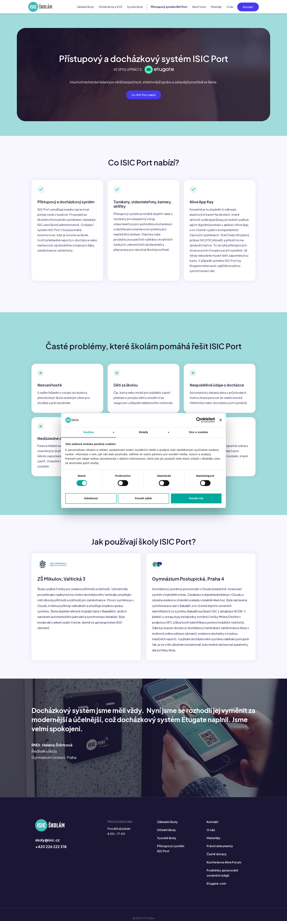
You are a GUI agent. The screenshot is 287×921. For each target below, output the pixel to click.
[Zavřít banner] (220, 420)
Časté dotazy (217, 854)
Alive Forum (199, 6)
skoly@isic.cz (47, 840)
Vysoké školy (135, 6)
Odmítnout (91, 498)
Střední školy (166, 830)
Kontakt (248, 7)
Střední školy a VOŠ (110, 6)
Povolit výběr (143, 498)
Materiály (216, 6)
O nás (230, 6)
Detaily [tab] (143, 432)
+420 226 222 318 (51, 846)
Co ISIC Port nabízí (144, 95)
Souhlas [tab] (88, 432)
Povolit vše (196, 498)
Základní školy (85, 6)
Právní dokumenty (220, 846)
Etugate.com (216, 883)
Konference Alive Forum (224, 862)
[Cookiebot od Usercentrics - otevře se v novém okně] (199, 420)
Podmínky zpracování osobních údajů (222, 872)
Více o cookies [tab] (198, 432)
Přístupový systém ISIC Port (169, 6)
